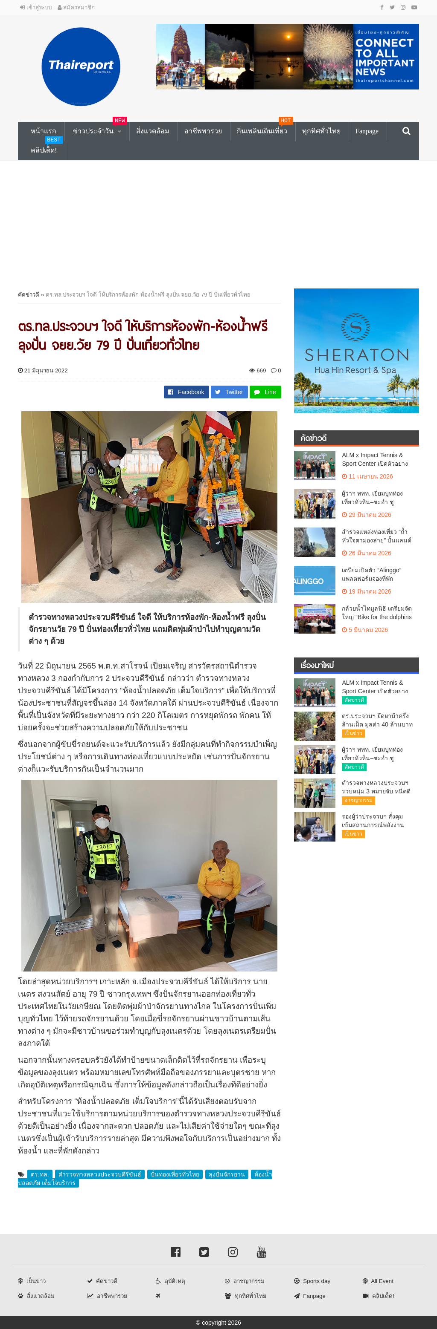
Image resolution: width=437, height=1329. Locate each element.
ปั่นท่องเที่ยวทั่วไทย (175, 1174)
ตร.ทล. (40, 1174)
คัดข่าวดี (28, 294)
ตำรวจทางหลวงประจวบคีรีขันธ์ (99, 1174)
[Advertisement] (218, 224)
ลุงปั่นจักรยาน (227, 1174)
